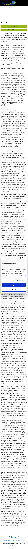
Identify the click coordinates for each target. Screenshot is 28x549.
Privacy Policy (22, 275)
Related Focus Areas (14, 30)
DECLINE (14, 289)
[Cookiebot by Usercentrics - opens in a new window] (20, 258)
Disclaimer (4, 540)
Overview (14, 26)
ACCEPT (14, 285)
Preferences (20, 280)
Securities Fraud (5, 529)
